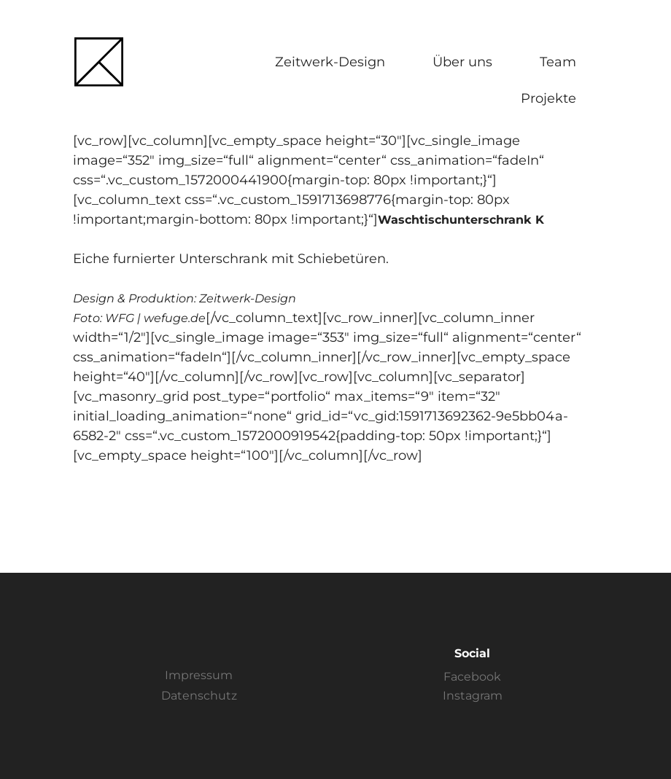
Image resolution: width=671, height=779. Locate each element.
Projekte (548, 98)
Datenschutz (199, 695)
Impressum (199, 675)
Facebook (472, 677)
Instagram (473, 695)
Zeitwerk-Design (330, 62)
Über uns (462, 62)
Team (558, 62)
